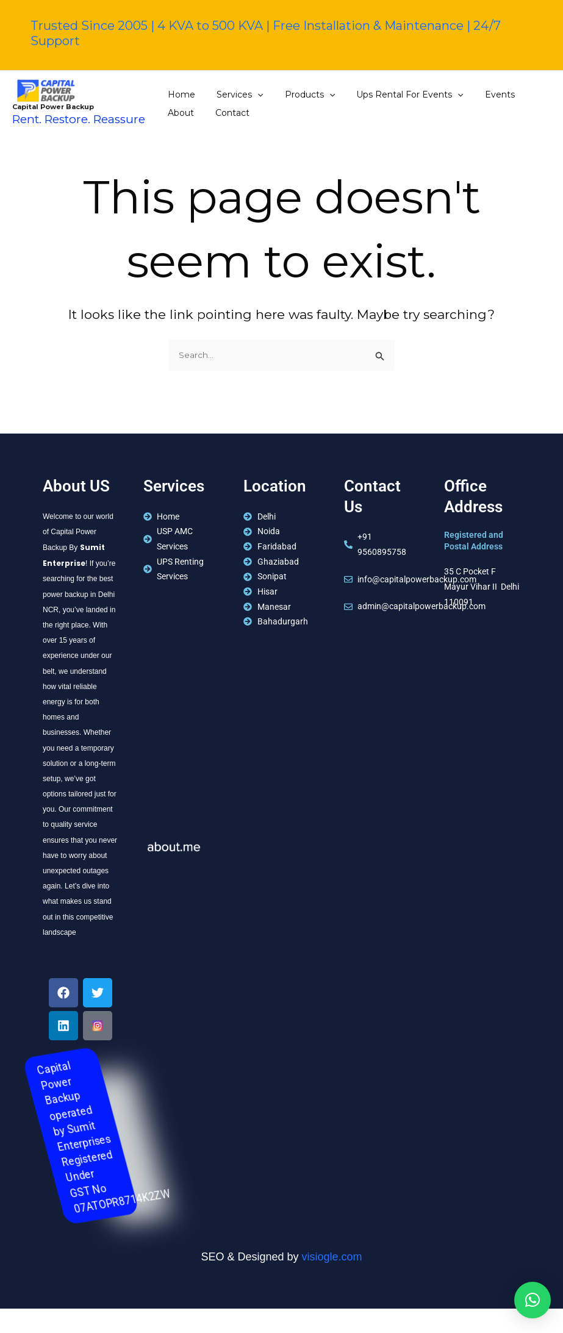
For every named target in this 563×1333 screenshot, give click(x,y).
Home (179, 94)
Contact (183, 112)
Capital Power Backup (53, 106)
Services (233, 94)
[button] (532, 1300)
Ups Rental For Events (395, 94)
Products (299, 94)
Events (480, 94)
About (525, 94)
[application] (251, 94)
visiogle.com (332, 1257)
